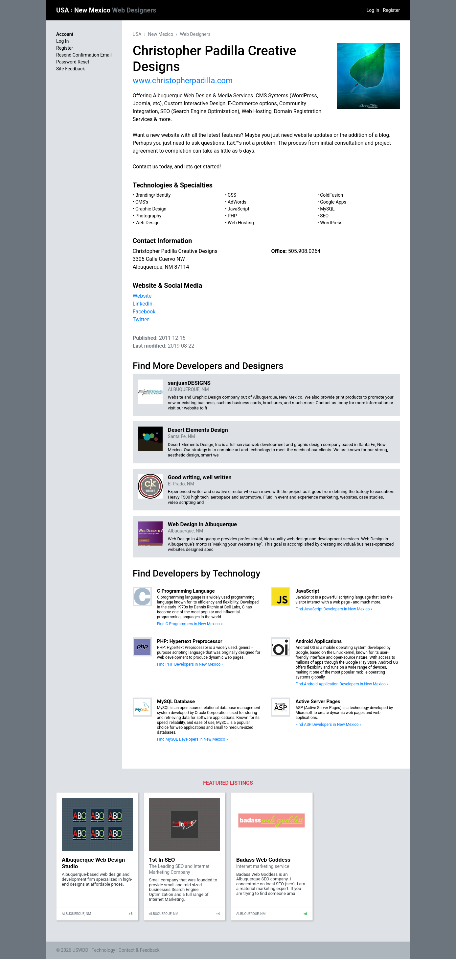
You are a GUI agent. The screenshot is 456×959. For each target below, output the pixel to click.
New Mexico (115, 10)
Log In (373, 10)
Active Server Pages (317, 701)
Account (64, 34)
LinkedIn (142, 304)
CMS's (141, 202)
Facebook (144, 311)
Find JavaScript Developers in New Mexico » (334, 609)
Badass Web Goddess (263, 859)
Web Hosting (241, 222)
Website (142, 296)
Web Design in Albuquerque (202, 524)
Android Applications (318, 641)
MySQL (327, 208)
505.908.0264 (304, 251)
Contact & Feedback (139, 950)
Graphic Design (150, 208)
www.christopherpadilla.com (183, 80)
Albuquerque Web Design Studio (93, 863)
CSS (232, 195)
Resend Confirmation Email (84, 55)
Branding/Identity (153, 195)
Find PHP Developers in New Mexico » (190, 664)
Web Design (147, 222)
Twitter (141, 319)
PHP (232, 215)
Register (391, 10)
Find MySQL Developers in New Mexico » (192, 739)
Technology (103, 950)
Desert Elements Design (198, 430)
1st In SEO (162, 859)
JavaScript (238, 208)
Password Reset (72, 61)
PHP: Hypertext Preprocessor (189, 641)
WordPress (331, 222)
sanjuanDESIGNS (189, 383)
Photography (148, 215)
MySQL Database (176, 701)
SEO (324, 215)
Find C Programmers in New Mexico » (190, 624)
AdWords (237, 202)
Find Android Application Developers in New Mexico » (341, 684)
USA (63, 10)
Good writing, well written (200, 477)
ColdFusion (331, 195)
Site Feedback (70, 68)
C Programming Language (186, 591)
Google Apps (333, 202)
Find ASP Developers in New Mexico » (328, 724)
